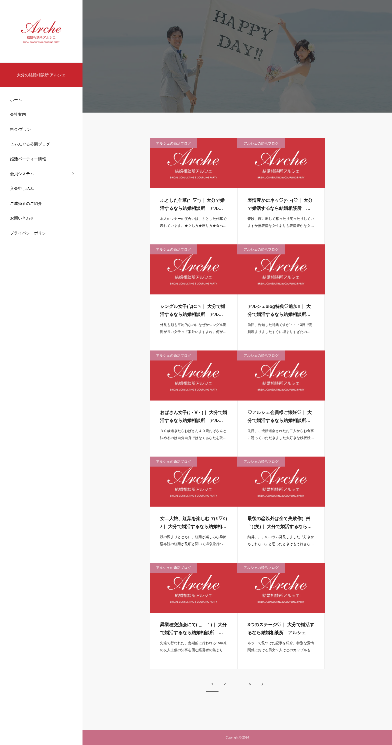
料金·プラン (20, 129)
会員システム (22, 174)
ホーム (16, 100)
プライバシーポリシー (30, 233)
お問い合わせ (22, 218)
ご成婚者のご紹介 (26, 203)
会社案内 (18, 114)
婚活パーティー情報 (28, 159)
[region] (41, 372)
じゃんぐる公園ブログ (30, 144)
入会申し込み (22, 188)
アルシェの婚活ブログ (173, 146)
